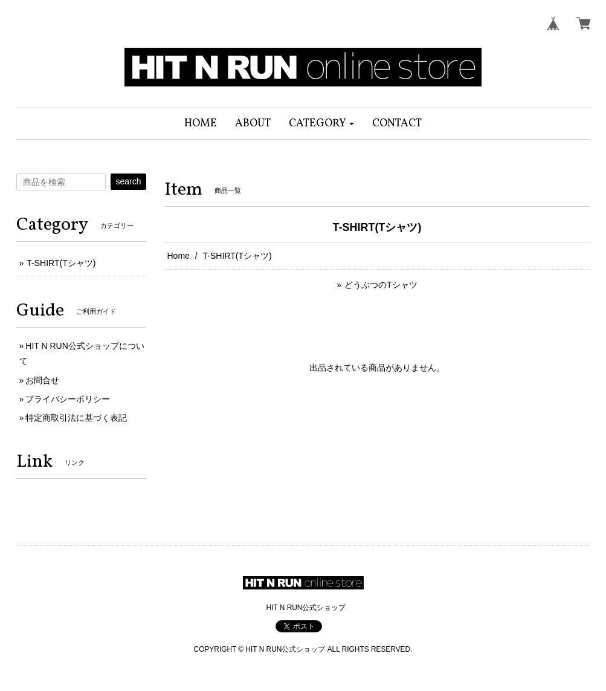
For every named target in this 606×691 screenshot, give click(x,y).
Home (178, 256)
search (128, 181)
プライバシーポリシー (67, 399)
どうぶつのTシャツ (380, 285)
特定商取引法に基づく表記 (76, 418)
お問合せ (42, 380)
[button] (322, 123)
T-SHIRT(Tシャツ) (61, 263)
